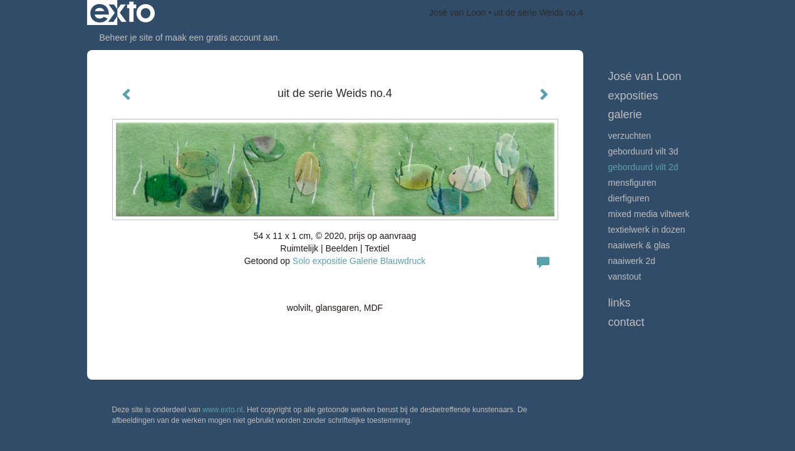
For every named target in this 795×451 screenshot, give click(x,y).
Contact (626, 322)
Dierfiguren (629, 198)
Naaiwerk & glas (639, 245)
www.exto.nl (222, 409)
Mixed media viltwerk (649, 214)
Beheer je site (126, 38)
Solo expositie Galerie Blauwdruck (359, 261)
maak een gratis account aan (221, 38)
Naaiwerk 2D (632, 261)
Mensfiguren (632, 183)
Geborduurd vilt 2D (643, 167)
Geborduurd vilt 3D (643, 151)
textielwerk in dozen (646, 230)
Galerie (625, 114)
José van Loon (457, 13)
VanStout (625, 276)
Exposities (633, 95)
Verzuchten (629, 136)
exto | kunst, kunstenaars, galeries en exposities (122, 12)
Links (619, 302)
